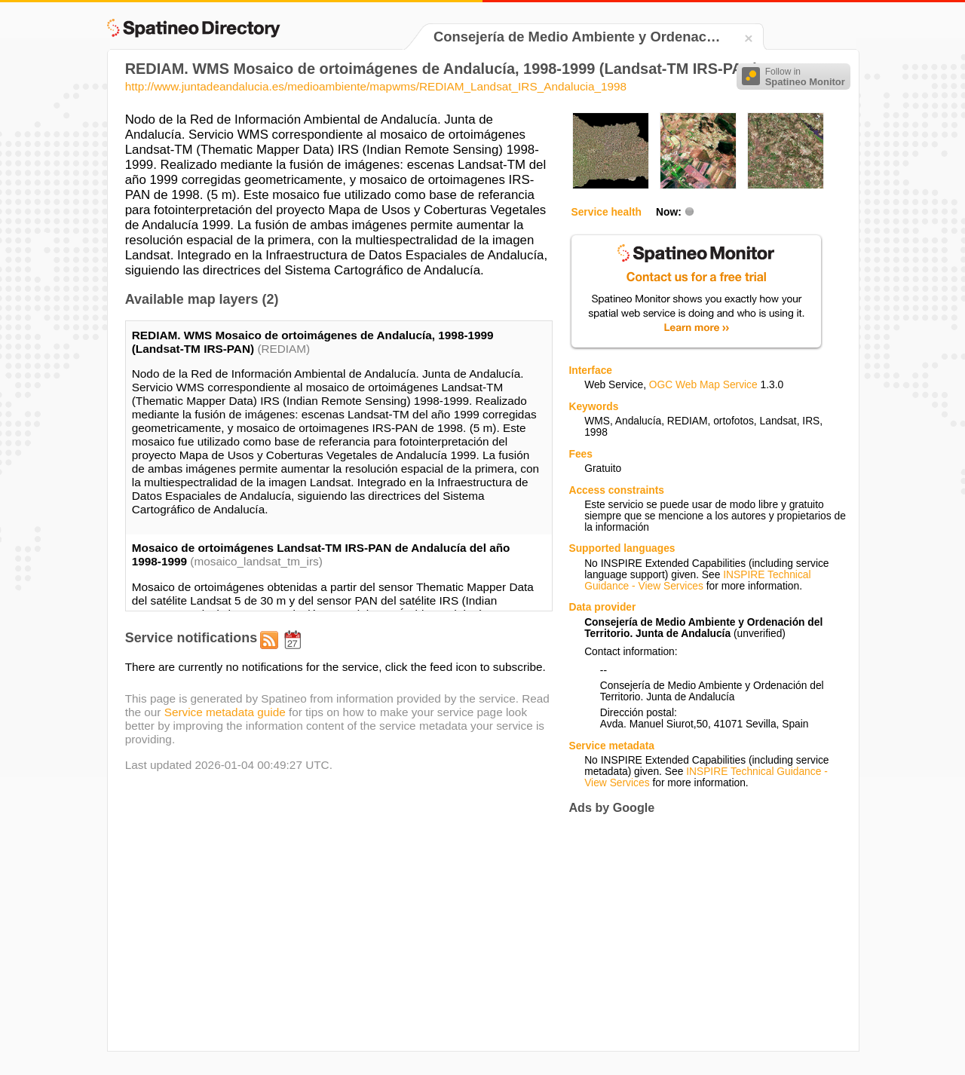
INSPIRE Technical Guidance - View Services (697, 580)
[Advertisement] (695, 932)
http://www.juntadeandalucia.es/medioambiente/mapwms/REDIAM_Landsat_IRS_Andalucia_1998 (375, 86)
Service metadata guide (225, 712)
